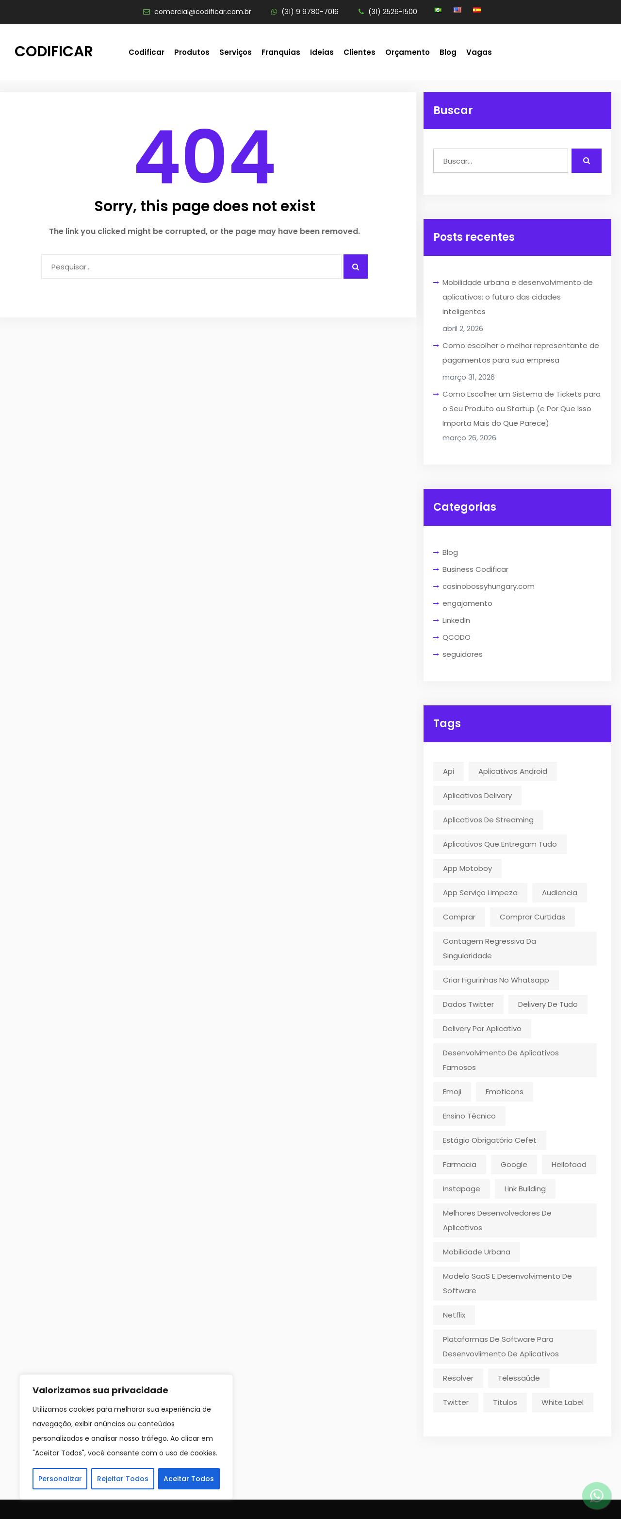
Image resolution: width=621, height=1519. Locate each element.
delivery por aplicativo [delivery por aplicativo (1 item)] (482, 1028)
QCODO (456, 637)
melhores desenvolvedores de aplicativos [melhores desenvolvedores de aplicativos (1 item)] (497, 1220)
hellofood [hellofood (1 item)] (569, 1164)
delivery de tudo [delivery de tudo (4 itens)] (548, 1004)
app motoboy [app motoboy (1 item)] (467, 868)
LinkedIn (456, 620)
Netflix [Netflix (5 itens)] (454, 1315)
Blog (448, 52)
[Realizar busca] (587, 161)
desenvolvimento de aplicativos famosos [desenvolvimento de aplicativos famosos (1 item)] (501, 1060)
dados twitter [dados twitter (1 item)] (468, 1004)
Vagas (479, 52)
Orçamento (407, 52)
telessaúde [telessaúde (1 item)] (519, 1378)
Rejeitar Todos (122, 1479)
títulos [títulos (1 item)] (505, 1402)
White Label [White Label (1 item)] (562, 1402)
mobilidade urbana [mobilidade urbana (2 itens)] (476, 1252)
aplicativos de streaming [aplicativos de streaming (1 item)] (488, 820)
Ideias (322, 52)
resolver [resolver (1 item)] (458, 1378)
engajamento (467, 603)
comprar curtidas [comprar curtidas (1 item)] (532, 917)
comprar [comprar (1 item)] (459, 917)
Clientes (359, 52)
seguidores (462, 654)
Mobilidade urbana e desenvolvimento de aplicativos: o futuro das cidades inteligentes (517, 297)
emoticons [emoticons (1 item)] (504, 1091)
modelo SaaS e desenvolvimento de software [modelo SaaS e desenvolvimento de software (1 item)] (507, 1283)
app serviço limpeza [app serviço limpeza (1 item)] (480, 892)
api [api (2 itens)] (448, 771)
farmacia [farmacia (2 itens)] (459, 1164)
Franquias (280, 52)
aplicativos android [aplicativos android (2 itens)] (512, 771)
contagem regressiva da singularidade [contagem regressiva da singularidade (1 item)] (489, 948)
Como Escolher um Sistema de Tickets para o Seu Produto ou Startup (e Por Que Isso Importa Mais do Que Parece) (521, 408)
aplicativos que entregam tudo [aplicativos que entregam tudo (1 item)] (500, 844)
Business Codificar (475, 569)
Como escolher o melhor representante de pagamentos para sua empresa (520, 352)
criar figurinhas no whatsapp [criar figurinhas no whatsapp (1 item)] (496, 980)
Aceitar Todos (188, 1479)
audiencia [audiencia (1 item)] (559, 892)
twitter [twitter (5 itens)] (456, 1402)
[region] (126, 1437)
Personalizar (60, 1479)
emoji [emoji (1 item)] (452, 1091)
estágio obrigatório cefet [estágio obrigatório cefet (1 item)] (490, 1140)
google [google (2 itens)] (514, 1164)
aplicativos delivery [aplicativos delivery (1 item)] (477, 795)
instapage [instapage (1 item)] (461, 1189)
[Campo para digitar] (191, 266)
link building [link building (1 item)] (525, 1189)
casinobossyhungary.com (488, 586)
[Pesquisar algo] (355, 266)
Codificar (54, 51)
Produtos (192, 52)
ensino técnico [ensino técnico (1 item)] (469, 1116)
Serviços (235, 52)
